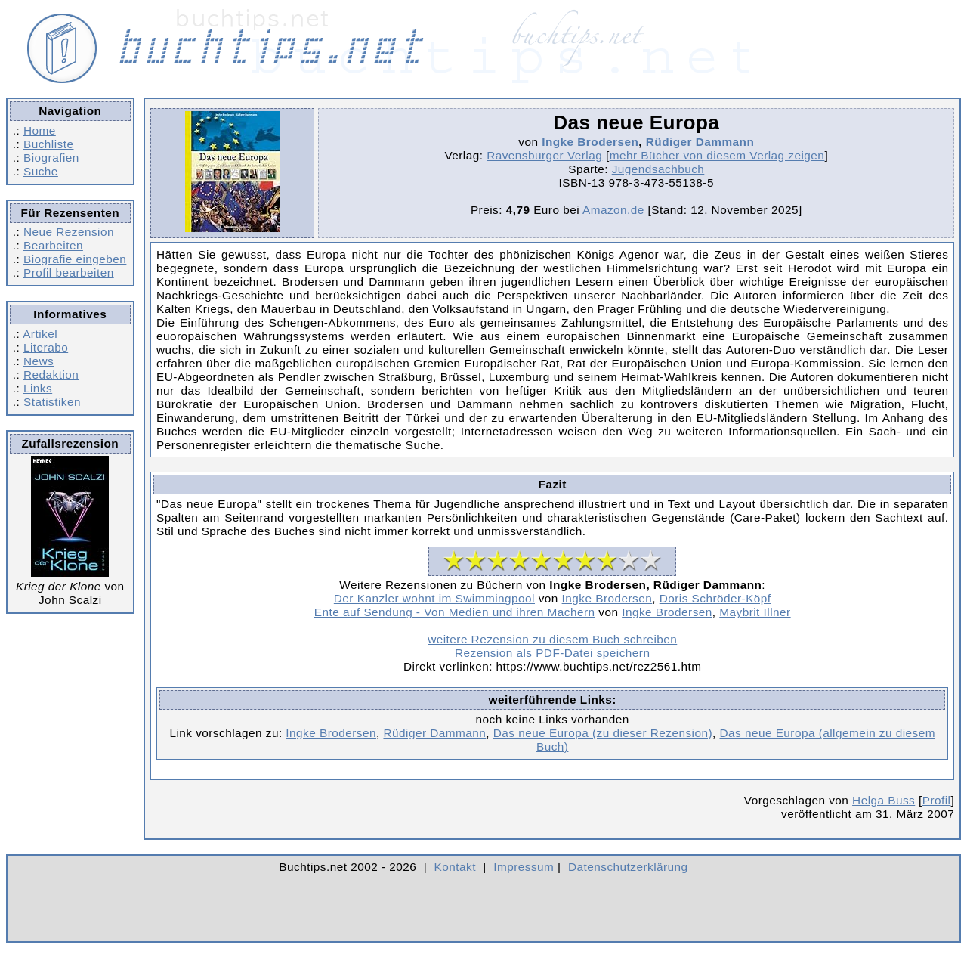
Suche (40, 171)
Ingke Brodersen (590, 141)
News (38, 361)
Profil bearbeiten (68, 272)
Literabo (45, 347)
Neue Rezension (68, 231)
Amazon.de (613, 209)
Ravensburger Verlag (544, 155)
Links (37, 388)
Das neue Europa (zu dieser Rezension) (602, 732)
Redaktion (51, 374)
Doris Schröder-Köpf (715, 598)
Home (39, 130)
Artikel (40, 333)
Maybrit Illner (754, 611)
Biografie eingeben (74, 258)
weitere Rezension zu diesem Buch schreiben (552, 639)
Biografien (51, 157)
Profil (936, 800)
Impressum (523, 866)
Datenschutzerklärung (628, 866)
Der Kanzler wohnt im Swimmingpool (434, 598)
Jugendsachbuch (658, 169)
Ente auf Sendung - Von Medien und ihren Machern (454, 611)
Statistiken (52, 401)
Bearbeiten (53, 245)
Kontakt (455, 866)
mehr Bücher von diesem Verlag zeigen (717, 155)
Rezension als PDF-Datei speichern (552, 652)
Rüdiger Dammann (700, 141)
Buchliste (48, 144)
